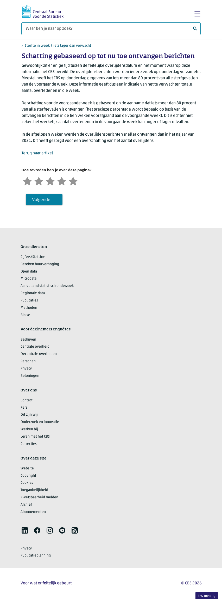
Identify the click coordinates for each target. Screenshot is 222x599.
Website (27, 468)
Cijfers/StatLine (33, 257)
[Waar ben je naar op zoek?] (111, 28)
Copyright (28, 475)
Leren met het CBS (35, 436)
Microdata (28, 278)
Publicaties (29, 300)
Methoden (29, 308)
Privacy (26, 368)
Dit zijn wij (29, 414)
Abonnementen (33, 512)
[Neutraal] (50, 180)
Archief (26, 504)
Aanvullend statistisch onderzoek (47, 286)
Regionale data (33, 293)
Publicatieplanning (36, 555)
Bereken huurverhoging (40, 264)
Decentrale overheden (39, 354)
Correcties (29, 444)
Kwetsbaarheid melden (39, 497)
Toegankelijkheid (34, 490)
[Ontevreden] (39, 180)
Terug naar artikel (37, 153)
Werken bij (29, 429)
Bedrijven (28, 339)
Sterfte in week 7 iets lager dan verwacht (58, 45)
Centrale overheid (35, 346)
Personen (28, 361)
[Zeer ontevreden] (27, 180)
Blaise (25, 315)
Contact (27, 400)
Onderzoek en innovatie (40, 422)
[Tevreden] (61, 180)
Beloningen (30, 376)
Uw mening (206, 596)
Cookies (27, 483)
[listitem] (25, 530)
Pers (24, 407)
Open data (29, 271)
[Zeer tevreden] (73, 180)
